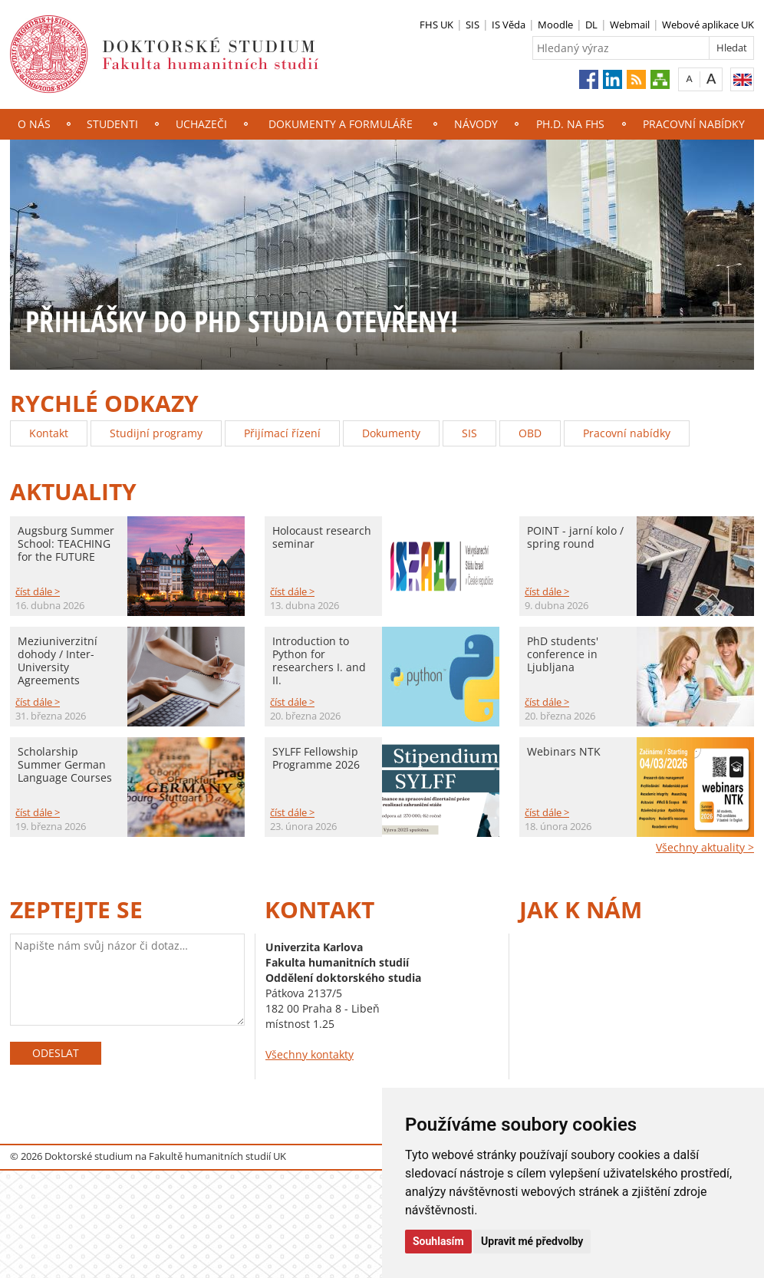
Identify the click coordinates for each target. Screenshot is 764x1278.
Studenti (112, 124)
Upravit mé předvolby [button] (532, 1241)
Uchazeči (201, 124)
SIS (472, 24)
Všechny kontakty (309, 1054)
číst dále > (37, 591)
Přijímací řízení (282, 433)
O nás (34, 124)
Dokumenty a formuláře (340, 124)
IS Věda (508, 24)
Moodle (555, 24)
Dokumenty (391, 433)
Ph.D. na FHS (570, 124)
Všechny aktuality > (705, 847)
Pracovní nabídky (694, 124)
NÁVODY (476, 124)
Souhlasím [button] (438, 1241)
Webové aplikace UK (708, 24)
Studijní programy (156, 433)
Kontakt (48, 433)
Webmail (630, 24)
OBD (530, 433)
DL (591, 24)
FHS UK (436, 24)
